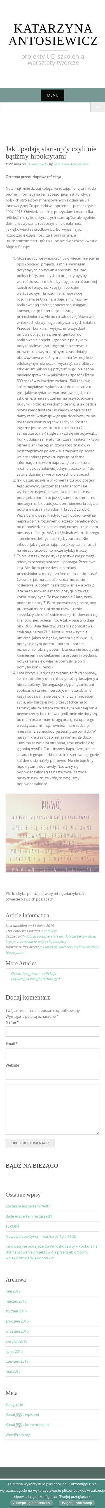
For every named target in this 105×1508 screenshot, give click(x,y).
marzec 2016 (16, 1301)
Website (12, 1065)
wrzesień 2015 (17, 1331)
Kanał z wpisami (22, 1414)
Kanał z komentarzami (28, 1424)
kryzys (10, 941)
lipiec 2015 (14, 1351)
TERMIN (12, 1226)
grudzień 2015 (17, 1321)
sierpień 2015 (16, 1341)
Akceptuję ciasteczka (31, 1503)
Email (11, 1043)
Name (12, 1022)
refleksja (50, 931)
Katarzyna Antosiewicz (53, 35)
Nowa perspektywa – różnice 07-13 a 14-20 (41, 1236)
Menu (53, 95)
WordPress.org (18, 1434)
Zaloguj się (14, 1404)
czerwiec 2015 (17, 1361)
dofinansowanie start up (44, 936)
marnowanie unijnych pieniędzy (41, 941)
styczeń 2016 (16, 1311)
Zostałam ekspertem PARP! (28, 1206)
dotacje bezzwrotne (79, 936)
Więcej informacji (77, 1503)
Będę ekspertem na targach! (29, 1216)
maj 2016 (13, 1291)
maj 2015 (13, 1371)
